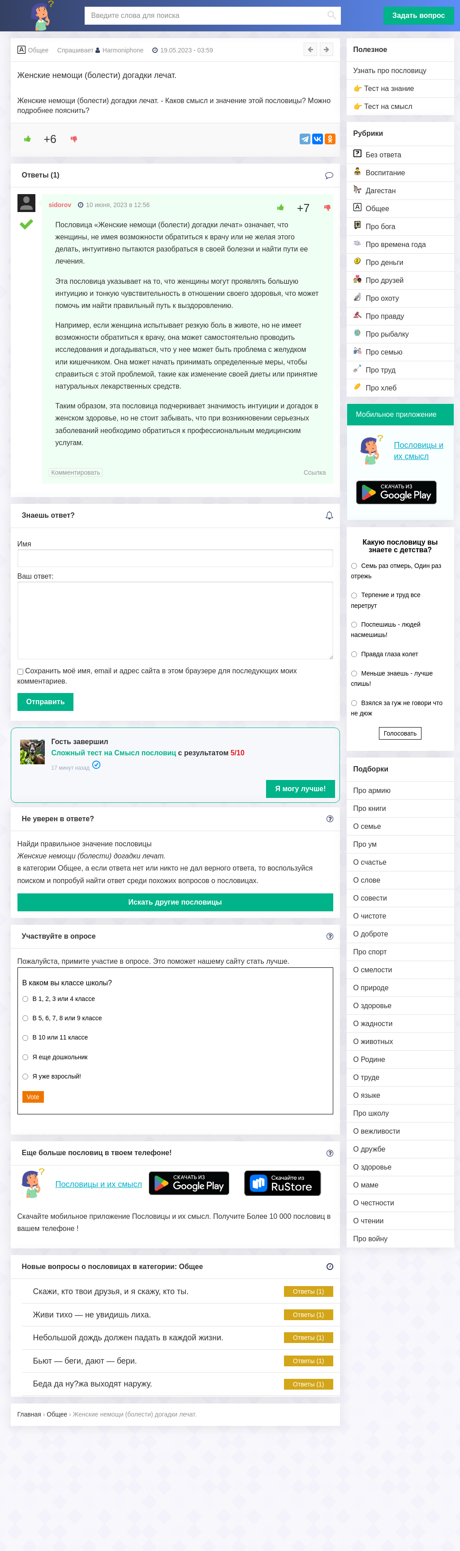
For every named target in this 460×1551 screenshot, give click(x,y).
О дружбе (369, 1149)
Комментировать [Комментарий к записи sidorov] (76, 472)
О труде (366, 1077)
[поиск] (212, 16)
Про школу (371, 1113)
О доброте (370, 934)
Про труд (374, 369)
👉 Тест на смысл (383, 106)
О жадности (373, 1023)
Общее (371, 207)
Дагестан (374, 190)
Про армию (372, 790)
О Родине (369, 1059)
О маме (366, 1185)
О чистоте (370, 916)
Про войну (370, 1239)
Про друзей (378, 279)
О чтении (368, 1221)
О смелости (372, 970)
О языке (366, 1095)
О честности (373, 1203)
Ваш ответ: (35, 576)
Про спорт (370, 952)
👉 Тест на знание (383, 88)
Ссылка (315, 472)
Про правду (378, 315)
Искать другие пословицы (175, 902)
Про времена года (389, 243)
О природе (371, 988)
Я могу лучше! (300, 789)
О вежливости (376, 1131)
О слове (367, 880)
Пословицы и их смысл (99, 1184)
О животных (373, 1041)
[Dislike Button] (71, 139)
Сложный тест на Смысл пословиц (114, 753)
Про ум (365, 844)
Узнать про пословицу (390, 70)
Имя (24, 544)
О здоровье (372, 1005)
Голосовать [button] (400, 733)
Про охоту (376, 297)
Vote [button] (33, 1096)
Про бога (374, 225)
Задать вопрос (418, 15)
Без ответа (377, 154)
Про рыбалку (381, 333)
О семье (367, 826)
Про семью (378, 351)
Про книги (369, 808)
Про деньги (378, 261)
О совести (370, 898)
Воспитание (379, 172)
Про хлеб (375, 387)
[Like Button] (24, 139)
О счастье (370, 862)
